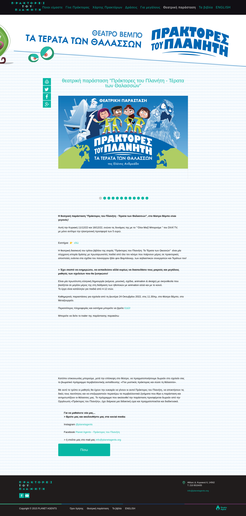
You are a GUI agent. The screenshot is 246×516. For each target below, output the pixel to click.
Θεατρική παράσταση (179, 7)
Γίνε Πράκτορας (78, 7)
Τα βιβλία (206, 7)
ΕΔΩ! (127, 308)
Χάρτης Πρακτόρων (107, 7)
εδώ (76, 242)
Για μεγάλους (150, 7)
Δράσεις (131, 7)
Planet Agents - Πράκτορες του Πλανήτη (98, 432)
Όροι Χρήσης (76, 508)
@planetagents (84, 424)
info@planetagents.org (108, 439)
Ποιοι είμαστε (52, 7)
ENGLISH (223, 7)
